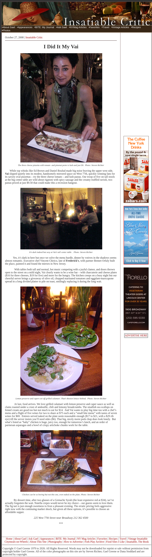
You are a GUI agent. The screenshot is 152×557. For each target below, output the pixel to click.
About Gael (9, 27)
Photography (55, 541)
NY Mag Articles (86, 538)
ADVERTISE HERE (136, 335)
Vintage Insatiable (137, 538)
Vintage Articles (120, 27)
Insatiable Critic (34, 37)
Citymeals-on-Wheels (16, 541)
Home (9, 538)
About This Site (38, 541)
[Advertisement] (136, 84)
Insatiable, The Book (137, 541)
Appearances (25, 27)
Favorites (95, 27)
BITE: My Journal (44, 27)
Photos (6, 30)
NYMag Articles (78, 27)
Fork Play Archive (94, 541)
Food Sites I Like (115, 541)
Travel (106, 27)
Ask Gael (62, 27)
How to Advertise (73, 541)
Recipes (136, 27)
